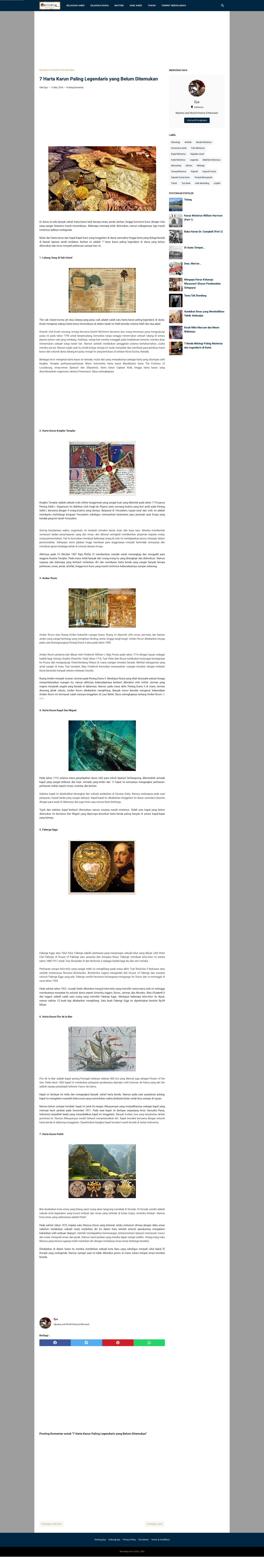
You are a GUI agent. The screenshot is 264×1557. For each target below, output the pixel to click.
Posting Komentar (75, 87)
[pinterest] (118, 1342)
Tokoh (152, 5)
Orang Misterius (178, 171)
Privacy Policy (129, 1539)
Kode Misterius (178, 160)
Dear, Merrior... (192, 263)
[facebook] (55, 1342)
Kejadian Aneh (76, 5)
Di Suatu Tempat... (194, 247)
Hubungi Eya (114, 1539)
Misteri (119, 5)
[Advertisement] (132, 39)
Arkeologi (175, 142)
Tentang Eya (100, 1539)
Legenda (194, 160)
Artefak (188, 142)
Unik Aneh (136, 5)
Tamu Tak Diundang (195, 295)
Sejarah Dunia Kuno (180, 177)
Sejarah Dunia (99, 5)
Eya (196, 102)
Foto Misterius (198, 148)
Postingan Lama (154, 1524)
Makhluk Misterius (211, 160)
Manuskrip (176, 165)
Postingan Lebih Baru (51, 1524)
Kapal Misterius (178, 154)
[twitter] (86, 1342)
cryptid (217, 183)
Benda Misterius (204, 142)
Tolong (188, 199)
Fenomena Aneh (179, 148)
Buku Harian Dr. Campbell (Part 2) (203, 231)
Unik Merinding (202, 183)
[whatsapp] (149, 1342)
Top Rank (186, 183)
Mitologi (200, 165)
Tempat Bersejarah (173, 5)
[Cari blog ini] (223, 6)
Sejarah (194, 171)
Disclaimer (143, 1539)
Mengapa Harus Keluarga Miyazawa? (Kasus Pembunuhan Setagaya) (202, 283)
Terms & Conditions (160, 1539)
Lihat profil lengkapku (197, 120)
